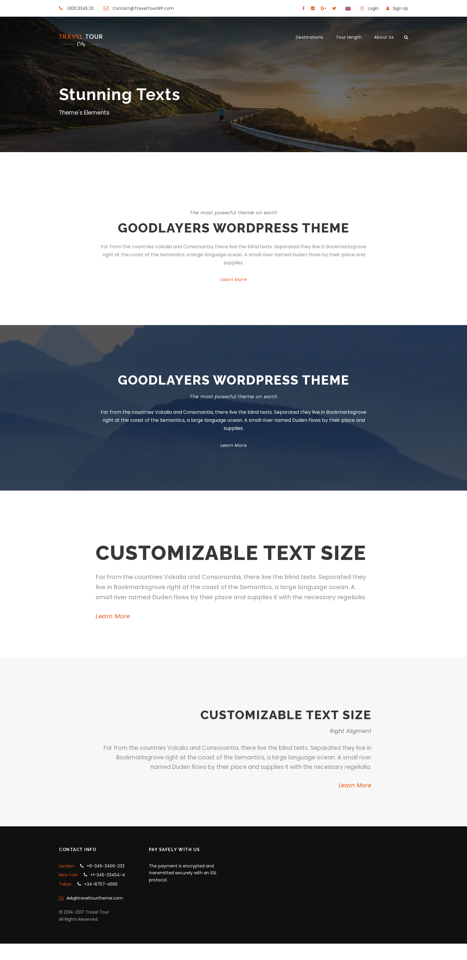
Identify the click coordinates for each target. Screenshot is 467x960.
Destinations (309, 37)
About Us (384, 37)
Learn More (233, 279)
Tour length (349, 37)
